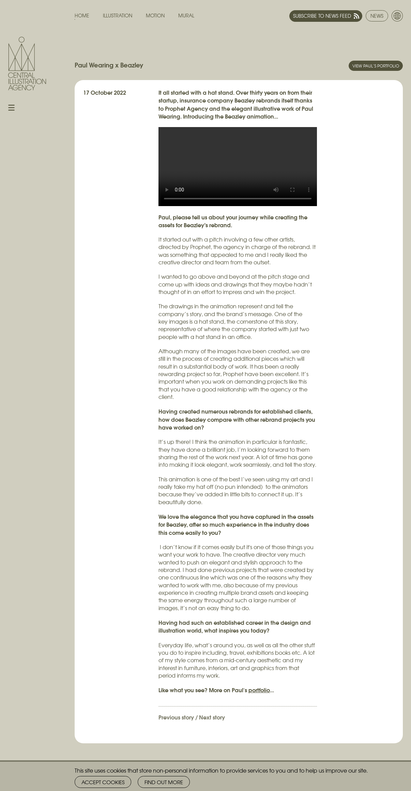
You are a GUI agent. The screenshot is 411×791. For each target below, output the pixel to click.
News (376, 15)
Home (82, 15)
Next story (212, 717)
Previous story (176, 717)
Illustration (117, 15)
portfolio (259, 689)
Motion (155, 15)
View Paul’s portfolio (375, 66)
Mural (186, 15)
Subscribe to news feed (322, 15)
